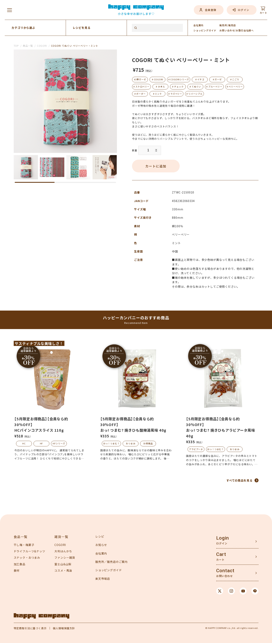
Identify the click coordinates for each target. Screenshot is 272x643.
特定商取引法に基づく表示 (30, 628)
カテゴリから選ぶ (23, 28)
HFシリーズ (59, 443)
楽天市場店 (102, 579)
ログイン (243, 10)
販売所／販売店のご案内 (111, 562)
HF (41, 443)
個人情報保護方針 (64, 628)
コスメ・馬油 (63, 570)
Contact (225, 570)
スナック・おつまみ (27, 557)
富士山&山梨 (62, 564)
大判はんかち (63, 551)
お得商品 (148, 443)
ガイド (204, 30)
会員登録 (210, 10)
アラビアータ (196, 449)
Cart (221, 554)
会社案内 (198, 25)
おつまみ (130, 443)
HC (24, 443)
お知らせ (101, 545)
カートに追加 (155, 166)
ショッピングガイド (108, 570)
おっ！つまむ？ (111, 443)
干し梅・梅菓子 (24, 545)
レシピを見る (81, 28)
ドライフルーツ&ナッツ (29, 551)
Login (222, 538)
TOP (16, 45)
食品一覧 (21, 536)
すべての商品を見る (239, 480)
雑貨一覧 (61, 536)
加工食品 (19, 564)
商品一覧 (28, 45)
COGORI (42, 45)
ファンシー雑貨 (64, 557)
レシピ (99, 536)
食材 (17, 570)
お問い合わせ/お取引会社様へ (236, 30)
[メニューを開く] (9, 10)
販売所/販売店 (227, 25)
